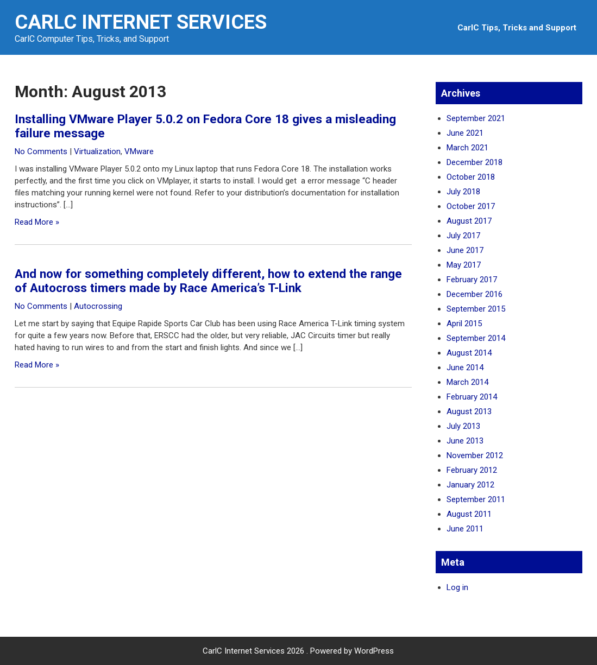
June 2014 (465, 367)
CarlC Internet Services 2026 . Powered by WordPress (298, 651)
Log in (457, 587)
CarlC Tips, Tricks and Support (516, 28)
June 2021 (465, 133)
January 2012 (470, 485)
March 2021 (467, 148)
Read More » (37, 222)
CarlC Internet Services (141, 22)
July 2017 (463, 235)
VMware (139, 151)
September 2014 (476, 338)
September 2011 (476, 499)
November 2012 (475, 455)
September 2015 (476, 309)
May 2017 (464, 265)
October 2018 (471, 177)
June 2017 (465, 250)
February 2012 (472, 470)
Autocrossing (98, 306)
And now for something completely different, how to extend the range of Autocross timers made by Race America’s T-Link (208, 281)
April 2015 (464, 323)
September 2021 (476, 118)
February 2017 (472, 279)
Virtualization (97, 151)
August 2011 (469, 514)
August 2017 (469, 221)
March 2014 (467, 382)
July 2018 (463, 192)
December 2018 (474, 162)
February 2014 (472, 397)
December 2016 (474, 294)
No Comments (41, 151)
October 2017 (471, 206)
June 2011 (465, 529)
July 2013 (463, 426)
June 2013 (465, 441)
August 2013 (469, 411)
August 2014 (469, 353)
